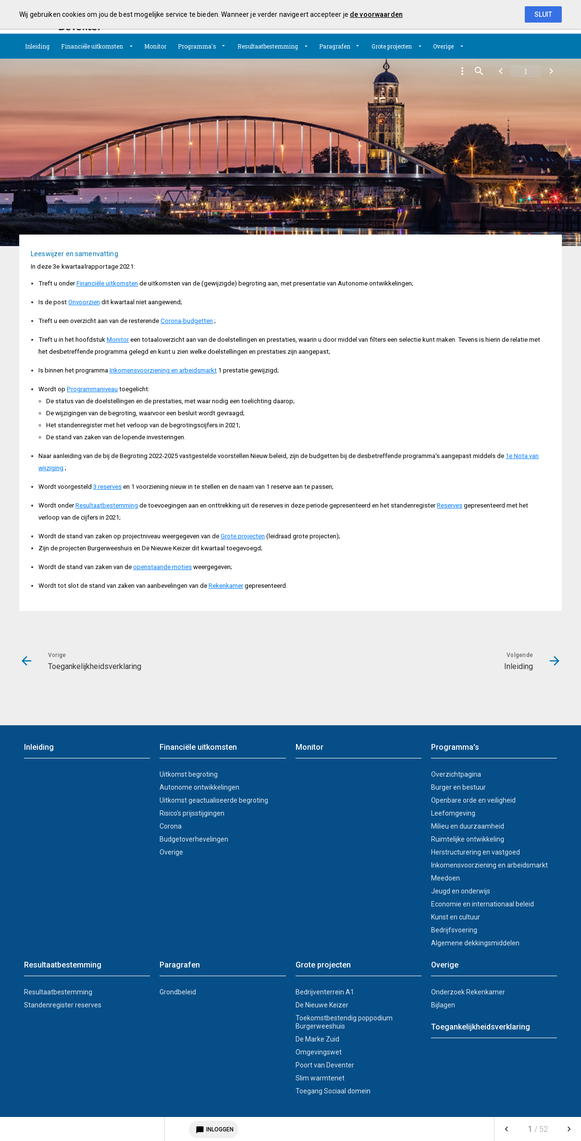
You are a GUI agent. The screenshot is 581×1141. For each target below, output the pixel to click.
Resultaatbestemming (267, 46)
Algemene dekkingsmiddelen (475, 943)
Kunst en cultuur (455, 917)
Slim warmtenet (320, 1078)
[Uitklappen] (131, 46)
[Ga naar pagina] (525, 71)
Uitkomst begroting (189, 774)
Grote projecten (391, 46)
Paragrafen (334, 46)
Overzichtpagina (456, 774)
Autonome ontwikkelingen (199, 787)
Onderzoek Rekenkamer (468, 992)
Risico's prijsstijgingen (192, 813)
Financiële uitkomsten (92, 46)
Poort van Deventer (325, 1065)
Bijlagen (443, 1005)
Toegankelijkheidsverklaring (480, 1026)
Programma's (197, 46)
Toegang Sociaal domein (333, 1091)
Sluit (543, 14)
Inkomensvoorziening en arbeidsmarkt (489, 865)
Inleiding (37, 46)
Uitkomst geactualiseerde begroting (214, 800)
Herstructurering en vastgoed (475, 852)
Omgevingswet (319, 1052)
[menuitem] (37, 46)
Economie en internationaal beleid (482, 904)
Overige (443, 46)
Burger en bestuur (458, 787)
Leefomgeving (453, 813)
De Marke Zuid (317, 1039)
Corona (171, 826)
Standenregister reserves (62, 1005)
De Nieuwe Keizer (322, 1005)
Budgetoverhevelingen (194, 839)
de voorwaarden (376, 14)
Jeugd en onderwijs (460, 891)
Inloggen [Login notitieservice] (214, 1129)
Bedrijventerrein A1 (325, 992)
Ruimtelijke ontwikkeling (467, 839)
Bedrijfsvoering (454, 930)
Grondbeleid (178, 992)
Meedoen (445, 878)
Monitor (155, 46)
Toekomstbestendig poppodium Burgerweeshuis (344, 1022)
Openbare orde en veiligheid (473, 800)
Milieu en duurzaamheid (467, 826)
